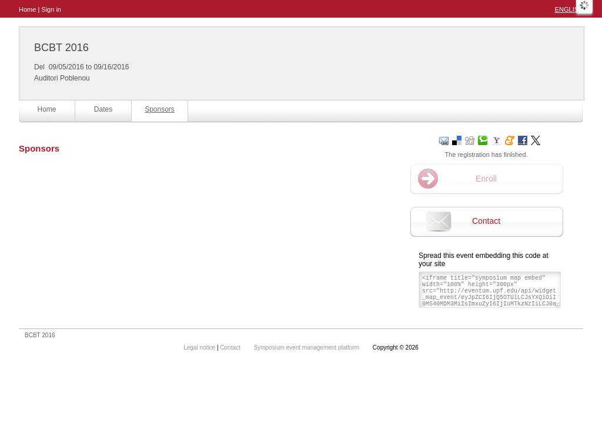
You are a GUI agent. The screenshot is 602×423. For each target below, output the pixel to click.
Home (27, 9)
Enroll (486, 178)
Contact (486, 221)
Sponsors (160, 109)
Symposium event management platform (307, 347)
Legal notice (200, 347)
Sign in (51, 9)
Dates (103, 109)
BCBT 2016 (61, 47)
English (569, 9)
